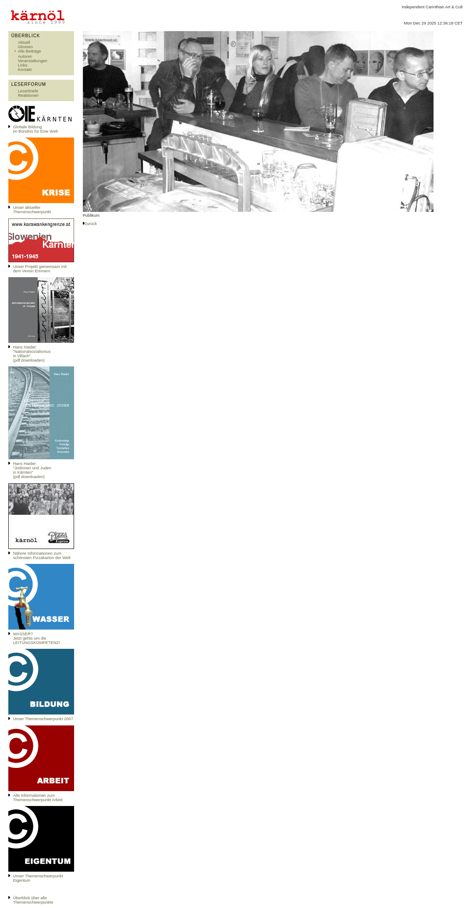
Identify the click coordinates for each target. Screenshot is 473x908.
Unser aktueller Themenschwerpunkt (32, 209)
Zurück (91, 224)
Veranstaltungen (32, 61)
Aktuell (24, 42)
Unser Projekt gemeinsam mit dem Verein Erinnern (40, 268)
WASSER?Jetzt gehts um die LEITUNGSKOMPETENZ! (36, 638)
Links (23, 65)
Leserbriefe (28, 91)
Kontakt (25, 69)
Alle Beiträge (29, 51)
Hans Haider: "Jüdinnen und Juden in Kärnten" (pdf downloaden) (32, 470)
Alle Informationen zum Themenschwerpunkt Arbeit (38, 797)
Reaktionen (28, 95)
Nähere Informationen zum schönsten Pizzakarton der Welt (42, 555)
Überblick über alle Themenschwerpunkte (33, 900)
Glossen (25, 47)
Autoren (25, 56)
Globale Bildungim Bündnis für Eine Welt (35, 129)
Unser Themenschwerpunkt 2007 (43, 719)
